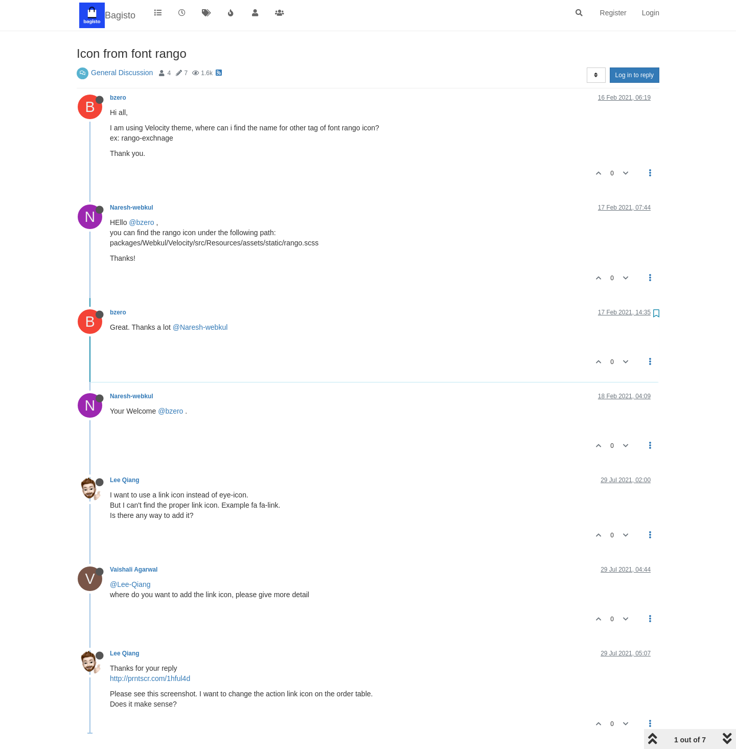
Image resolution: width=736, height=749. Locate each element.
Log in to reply (634, 75)
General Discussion (122, 73)
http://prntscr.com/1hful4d (150, 678)
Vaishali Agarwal (133, 569)
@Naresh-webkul (200, 327)
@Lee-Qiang (130, 584)
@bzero (141, 222)
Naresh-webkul (131, 207)
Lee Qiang (125, 480)
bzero (118, 97)
